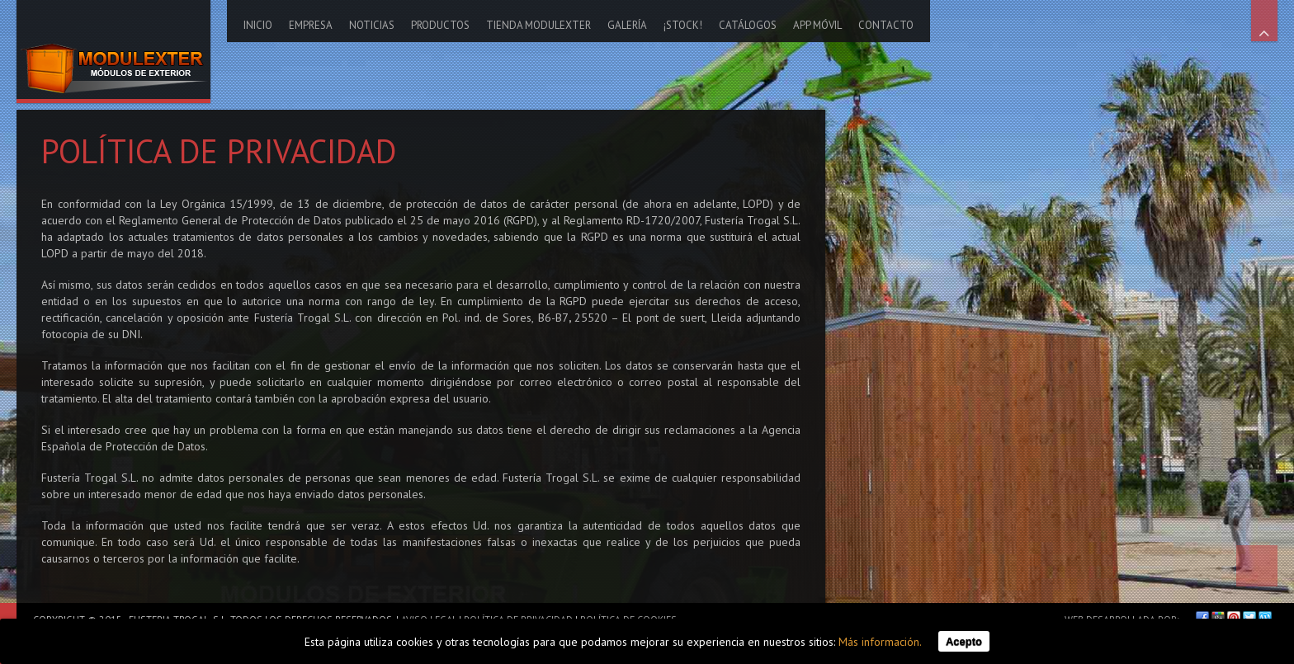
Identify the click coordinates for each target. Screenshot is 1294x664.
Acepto (964, 641)
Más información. (880, 641)
